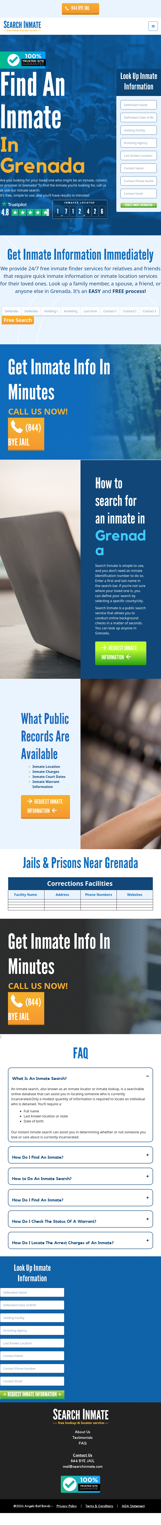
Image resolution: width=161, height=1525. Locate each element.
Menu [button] (153, 26)
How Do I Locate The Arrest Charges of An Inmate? (63, 1255)
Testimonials (83, 1449)
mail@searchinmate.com (83, 1478)
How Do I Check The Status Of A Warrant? (54, 1233)
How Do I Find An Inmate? (37, 1169)
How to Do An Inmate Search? (41, 1191)
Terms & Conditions (99, 1518)
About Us (82, 1444)
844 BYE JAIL (80, 8)
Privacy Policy (67, 1518)
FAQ (83, 1455)
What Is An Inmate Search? (39, 1090)
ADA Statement (133, 1518)
